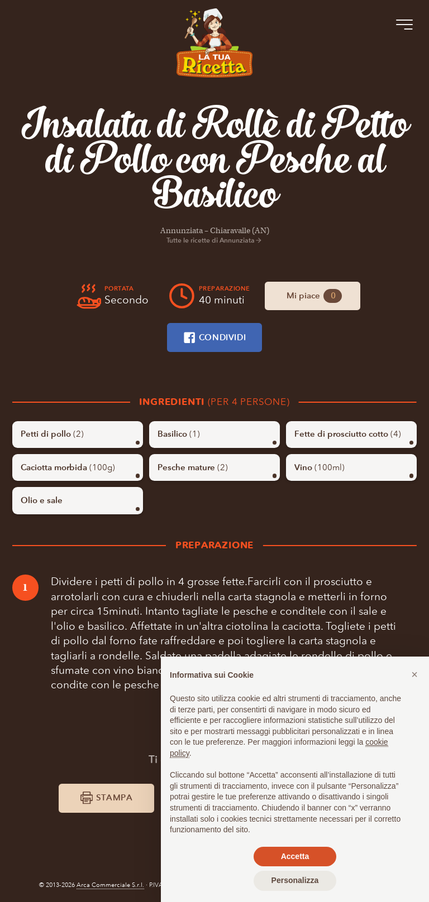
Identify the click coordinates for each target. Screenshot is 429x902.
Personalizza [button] (295, 880)
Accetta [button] (295, 856)
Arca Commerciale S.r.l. (110, 885)
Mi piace (314, 296)
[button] (414, 674)
